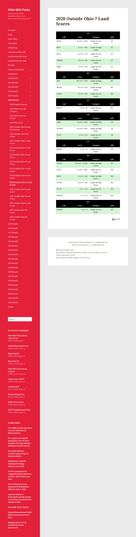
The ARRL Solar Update (18, 507)
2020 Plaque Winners (18, 104)
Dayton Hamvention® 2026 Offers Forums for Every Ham (19, 515)
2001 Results (13, 302)
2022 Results (13, 91)
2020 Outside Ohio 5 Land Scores (20, 169)
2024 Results (13, 82)
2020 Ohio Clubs (16, 122)
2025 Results (13, 78)
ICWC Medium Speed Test (19, 410)
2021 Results (13, 96)
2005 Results (13, 285)
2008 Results (13, 272)
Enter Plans (12, 39)
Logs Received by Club (17, 61)
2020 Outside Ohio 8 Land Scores (20, 190)
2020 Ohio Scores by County (18, 117)
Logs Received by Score (17, 56)
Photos (10, 307)
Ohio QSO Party (19, 10)
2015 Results (13, 241)
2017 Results (13, 232)
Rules (10, 34)
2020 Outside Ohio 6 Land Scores (20, 176)
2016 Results (13, 237)
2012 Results (13, 254)
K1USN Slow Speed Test (18, 346)
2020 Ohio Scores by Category (18, 110)
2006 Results (13, 280)
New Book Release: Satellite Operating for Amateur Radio (18, 453)
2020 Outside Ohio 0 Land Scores (20, 204)
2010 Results (13, 263)
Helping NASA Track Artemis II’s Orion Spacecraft (17, 525)
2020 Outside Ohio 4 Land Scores (20, 162)
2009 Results (13, 267)
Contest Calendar (19, 330)
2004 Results (13, 289)
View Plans (12, 43)
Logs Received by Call (17, 52)
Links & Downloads (16, 69)
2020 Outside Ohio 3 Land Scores (20, 156)
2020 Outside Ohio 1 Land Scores (20, 142)
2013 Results (13, 250)
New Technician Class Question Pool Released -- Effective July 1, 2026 (19, 486)
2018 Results (13, 228)
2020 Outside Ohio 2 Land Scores (20, 149)
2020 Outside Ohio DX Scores (18, 218)
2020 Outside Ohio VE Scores (18, 211)
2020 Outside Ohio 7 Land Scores (21, 183)
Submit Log (12, 48)
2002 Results (13, 298)
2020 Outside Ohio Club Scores (19, 135)
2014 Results (13, 246)
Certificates (12, 74)
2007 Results (13, 276)
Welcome (12, 30)
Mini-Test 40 (13, 361)
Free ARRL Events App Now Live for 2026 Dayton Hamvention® (20, 430)
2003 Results (13, 294)
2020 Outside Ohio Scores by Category (20, 128)
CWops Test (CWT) (16, 379)
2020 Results (13, 100)
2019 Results (13, 224)
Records (11, 65)
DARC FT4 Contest (16, 402)
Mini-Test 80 (13, 353)
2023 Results (13, 87)
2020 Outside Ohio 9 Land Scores (20, 197)
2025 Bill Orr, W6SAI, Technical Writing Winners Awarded (17, 463)
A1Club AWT (13, 387)
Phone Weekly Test (16, 394)
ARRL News (15, 423)
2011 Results (13, 259)
